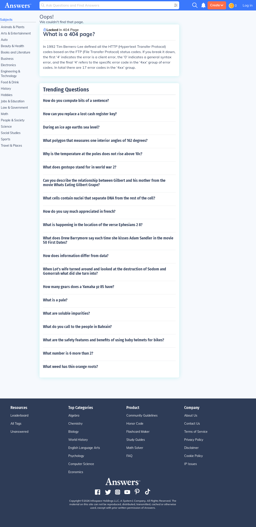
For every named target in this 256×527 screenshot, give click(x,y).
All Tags (15, 424)
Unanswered (19, 432)
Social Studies (11, 133)
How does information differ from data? (75, 255)
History (6, 89)
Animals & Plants (12, 27)
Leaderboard (19, 415)
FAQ (129, 456)
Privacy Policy (193, 440)
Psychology (76, 456)
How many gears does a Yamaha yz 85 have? (78, 286)
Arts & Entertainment (16, 33)
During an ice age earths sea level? (71, 127)
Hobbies (6, 95)
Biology (73, 432)
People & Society (12, 120)
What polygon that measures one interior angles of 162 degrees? (95, 140)
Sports (5, 139)
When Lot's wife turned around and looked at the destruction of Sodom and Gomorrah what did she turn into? (104, 271)
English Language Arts (84, 448)
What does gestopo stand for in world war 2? (79, 167)
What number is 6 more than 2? (68, 353)
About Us (190, 415)
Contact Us (192, 424)
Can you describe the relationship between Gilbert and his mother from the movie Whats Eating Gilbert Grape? (104, 182)
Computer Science (81, 464)
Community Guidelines (142, 415)
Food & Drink (10, 82)
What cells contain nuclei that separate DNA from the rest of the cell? (99, 198)
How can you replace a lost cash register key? (80, 114)
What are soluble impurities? (66, 313)
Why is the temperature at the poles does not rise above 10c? (92, 153)
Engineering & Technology (10, 73)
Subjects (6, 20)
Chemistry (75, 424)
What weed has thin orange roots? (70, 366)
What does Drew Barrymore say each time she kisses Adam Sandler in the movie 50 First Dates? (108, 240)
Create (216, 5)
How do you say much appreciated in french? (79, 211)
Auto (4, 40)
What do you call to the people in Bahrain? (77, 326)
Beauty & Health (12, 46)
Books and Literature (15, 52)
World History (78, 440)
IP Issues (190, 464)
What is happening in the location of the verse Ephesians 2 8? (93, 224)
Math (4, 114)
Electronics (8, 65)
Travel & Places (11, 146)
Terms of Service (196, 432)
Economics (75, 472)
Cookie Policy (193, 456)
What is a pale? (55, 300)
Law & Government (14, 108)
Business (7, 59)
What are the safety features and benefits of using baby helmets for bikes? (103, 340)
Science (6, 127)
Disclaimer (191, 448)
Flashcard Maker (137, 432)
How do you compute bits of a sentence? (76, 100)
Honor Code (134, 424)
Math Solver (134, 448)
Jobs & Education (12, 101)
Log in (248, 5)
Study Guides (135, 440)
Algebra (73, 415)
